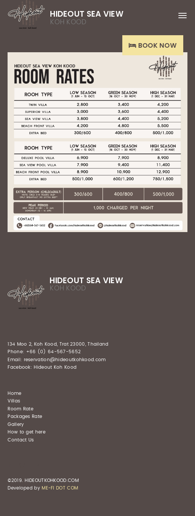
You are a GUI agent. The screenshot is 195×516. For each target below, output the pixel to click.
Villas (14, 401)
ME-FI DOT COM (60, 488)
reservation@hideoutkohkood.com (65, 359)
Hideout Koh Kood (55, 367)
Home (14, 393)
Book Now (153, 45)
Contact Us (21, 440)
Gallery (16, 424)
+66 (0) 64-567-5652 (53, 351)
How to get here (26, 432)
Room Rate (20, 409)
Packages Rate (25, 416)
